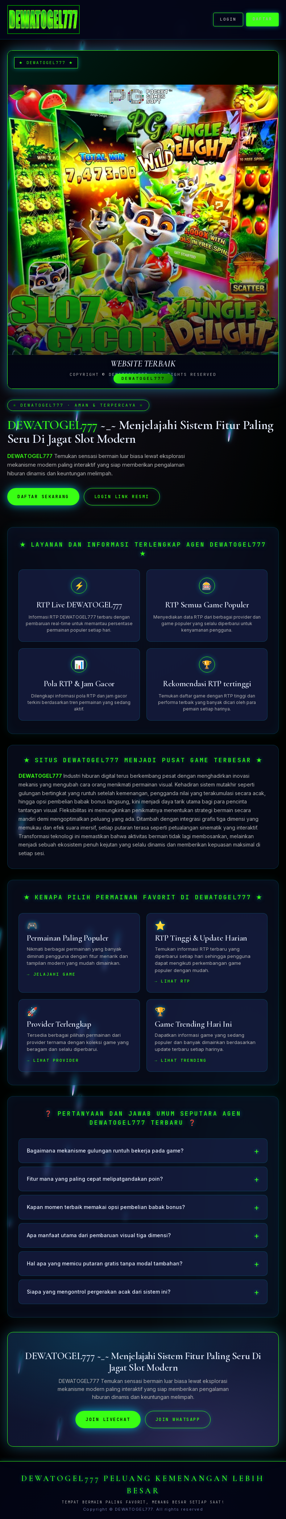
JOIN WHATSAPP (178, 1422)
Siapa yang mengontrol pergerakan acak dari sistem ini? (98, 1294)
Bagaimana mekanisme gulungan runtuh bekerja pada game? (105, 1153)
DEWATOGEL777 (40, 779)
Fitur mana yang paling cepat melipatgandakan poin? (95, 1182)
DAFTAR (262, 18)
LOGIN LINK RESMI (121, 499)
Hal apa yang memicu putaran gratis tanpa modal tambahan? (104, 1266)
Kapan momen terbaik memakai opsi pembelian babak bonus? (106, 1210)
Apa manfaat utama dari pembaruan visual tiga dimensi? (99, 1238)
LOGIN (228, 19)
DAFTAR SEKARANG (43, 499)
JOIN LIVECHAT (108, 1422)
